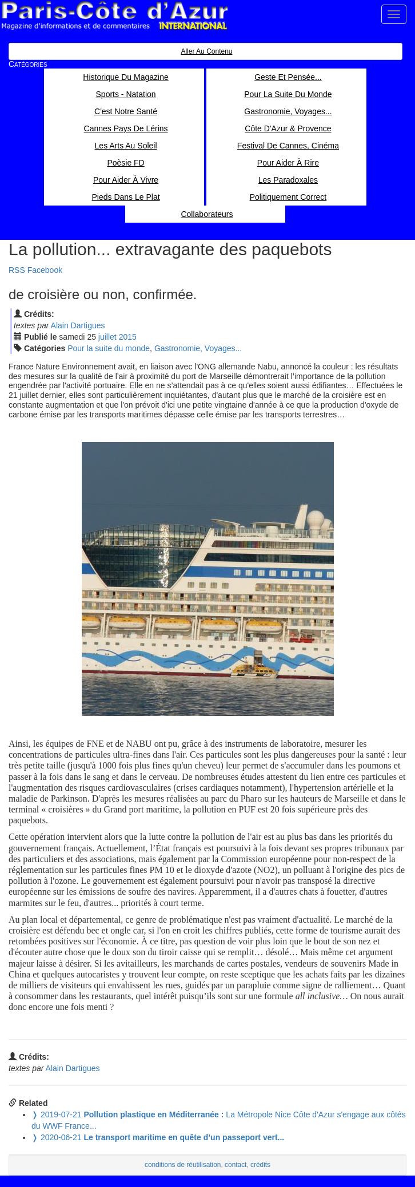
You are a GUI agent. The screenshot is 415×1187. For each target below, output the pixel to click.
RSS (17, 270)
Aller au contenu (206, 51)
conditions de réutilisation (183, 1165)
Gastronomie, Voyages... (198, 348)
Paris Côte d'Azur (114, 15)
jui (107, 336)
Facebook (44, 270)
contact (235, 1165)
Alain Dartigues (78, 325)
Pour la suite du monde (108, 348)
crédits (260, 1165)
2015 (128, 336)
